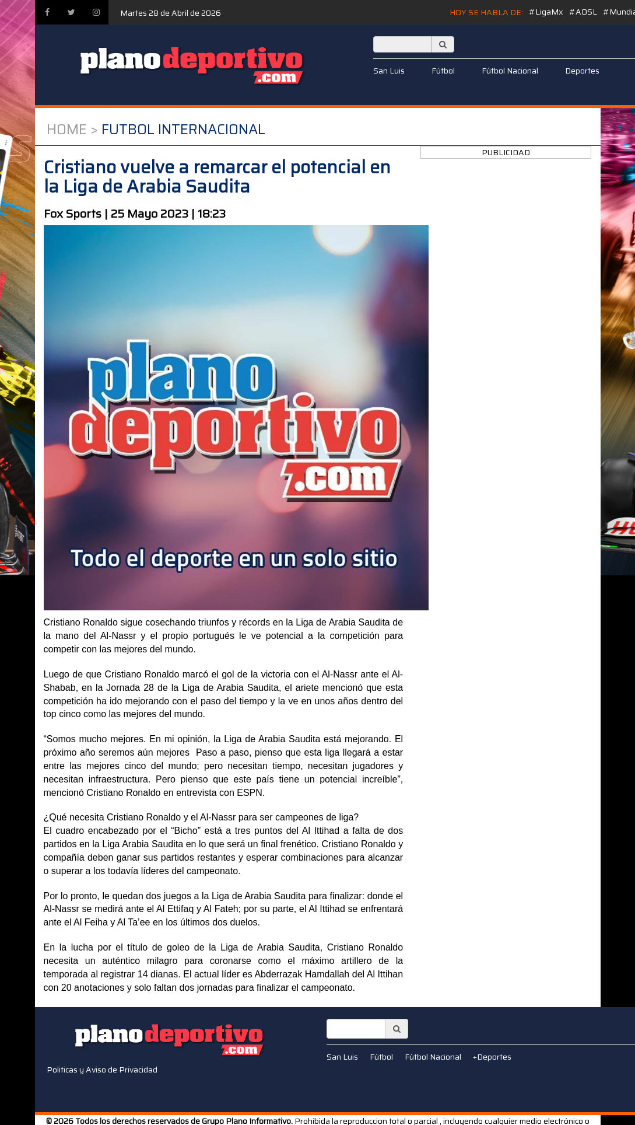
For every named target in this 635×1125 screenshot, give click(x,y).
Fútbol (443, 70)
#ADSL (583, 12)
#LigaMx (546, 12)
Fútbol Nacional (510, 70)
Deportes (582, 70)
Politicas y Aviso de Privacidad (102, 1069)
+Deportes (492, 1057)
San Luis (389, 70)
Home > (72, 129)
